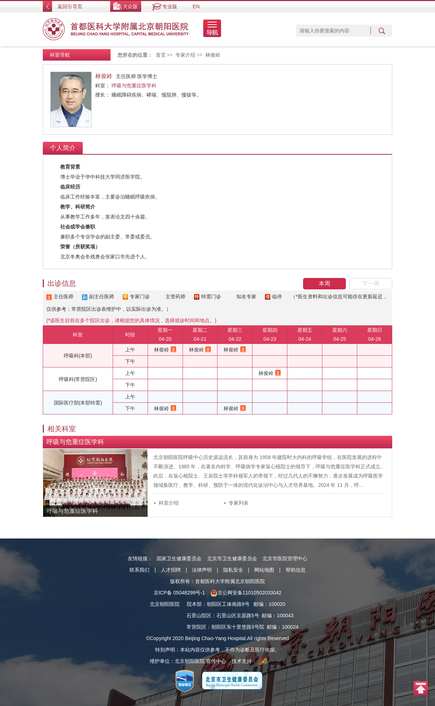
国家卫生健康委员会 (179, 558)
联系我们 (139, 570)
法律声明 (202, 570)
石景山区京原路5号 (237, 615)
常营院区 (196, 627)
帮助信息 (296, 570)
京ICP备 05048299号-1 (179, 593)
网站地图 (264, 570)
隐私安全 (233, 570)
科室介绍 (169, 503)
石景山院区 (198, 615)
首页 (161, 55)
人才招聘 (171, 570)
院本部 (194, 604)
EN (196, 6)
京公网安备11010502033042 (245, 593)
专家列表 (239, 503)
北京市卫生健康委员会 (232, 558)
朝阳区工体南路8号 (228, 604)
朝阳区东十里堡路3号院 (237, 627)
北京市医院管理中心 (284, 558)
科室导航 (60, 55)
